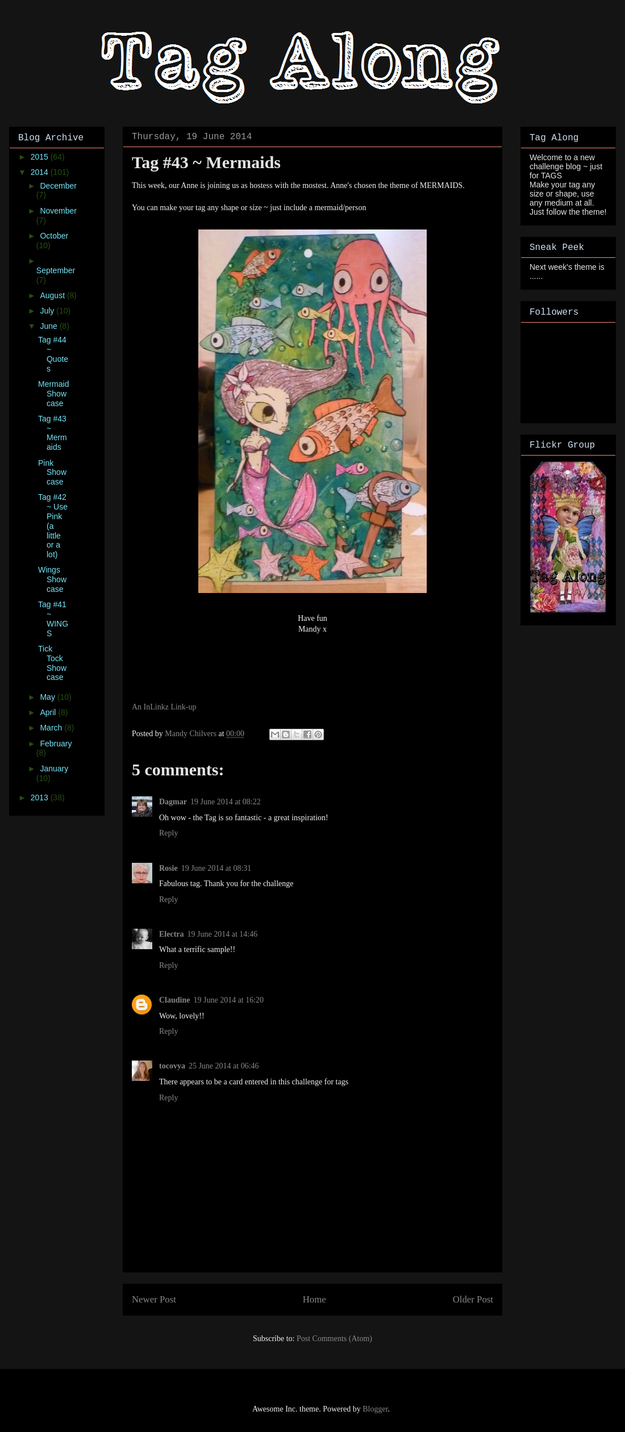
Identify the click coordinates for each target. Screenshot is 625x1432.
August (53, 295)
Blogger (375, 1409)
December (58, 185)
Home (314, 1299)
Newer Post (154, 1299)
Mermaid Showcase (53, 393)
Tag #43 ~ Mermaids (52, 433)
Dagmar (173, 802)
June (49, 326)
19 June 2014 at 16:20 (228, 1000)
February (56, 743)
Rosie (168, 868)
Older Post (473, 1299)
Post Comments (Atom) (334, 1338)
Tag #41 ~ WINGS (53, 618)
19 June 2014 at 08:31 (216, 868)
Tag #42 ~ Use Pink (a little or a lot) (53, 525)
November (58, 210)
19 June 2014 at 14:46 (223, 934)
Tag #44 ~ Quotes (53, 354)
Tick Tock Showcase (52, 663)
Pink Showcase (52, 472)
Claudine (174, 1000)
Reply (168, 833)
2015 (41, 156)
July (48, 310)
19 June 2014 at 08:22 (225, 802)
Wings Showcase (52, 579)
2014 (41, 172)
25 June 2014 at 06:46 (224, 1066)
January (54, 768)
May (48, 697)
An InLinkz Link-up (164, 707)
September (55, 270)
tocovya (172, 1066)
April (49, 712)
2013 (41, 797)
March (52, 727)
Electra (171, 934)
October (54, 235)
